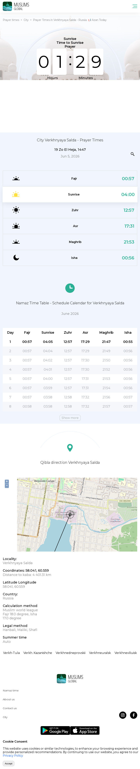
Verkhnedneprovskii (70, 653)
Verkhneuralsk (100, 653)
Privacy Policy (13, 755)
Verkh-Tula (11, 653)
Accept (8, 763)
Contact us (10, 708)
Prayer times (11, 20)
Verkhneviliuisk (126, 653)
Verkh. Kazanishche (37, 653)
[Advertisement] (70, 106)
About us (9, 699)
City (26, 20)
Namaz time (11, 690)
